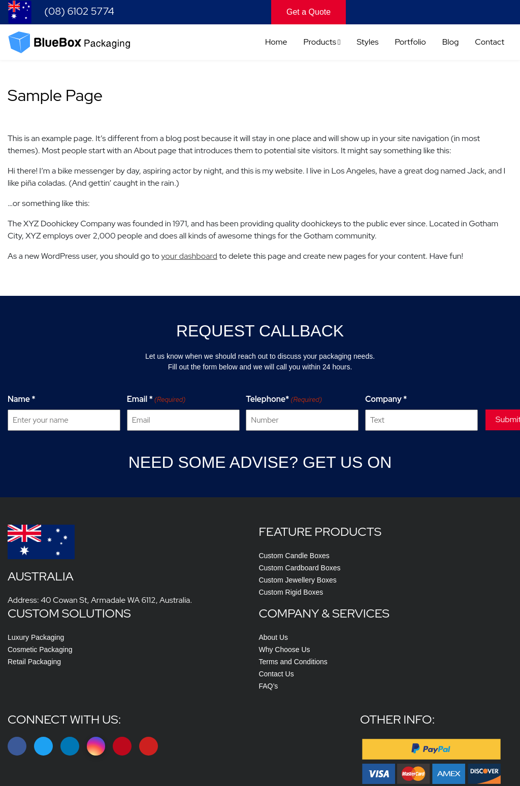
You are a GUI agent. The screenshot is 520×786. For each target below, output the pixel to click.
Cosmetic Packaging (298, 601)
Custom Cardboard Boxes (178, 601)
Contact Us (413, 625)
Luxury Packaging (294, 589)
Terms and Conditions (430, 613)
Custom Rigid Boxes (169, 625)
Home (276, 43)
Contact (489, 43)
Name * (22, 411)
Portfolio (410, 43)
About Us (410, 589)
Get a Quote (308, 12)
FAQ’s (405, 637)
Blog (450, 43)
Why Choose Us (421, 601)
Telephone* (277, 412)
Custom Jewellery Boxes (176, 613)
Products (320, 43)
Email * (152, 412)
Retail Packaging (292, 613)
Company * (376, 411)
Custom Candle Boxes (172, 589)
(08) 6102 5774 (61, 12)
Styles (368, 43)
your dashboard (189, 263)
